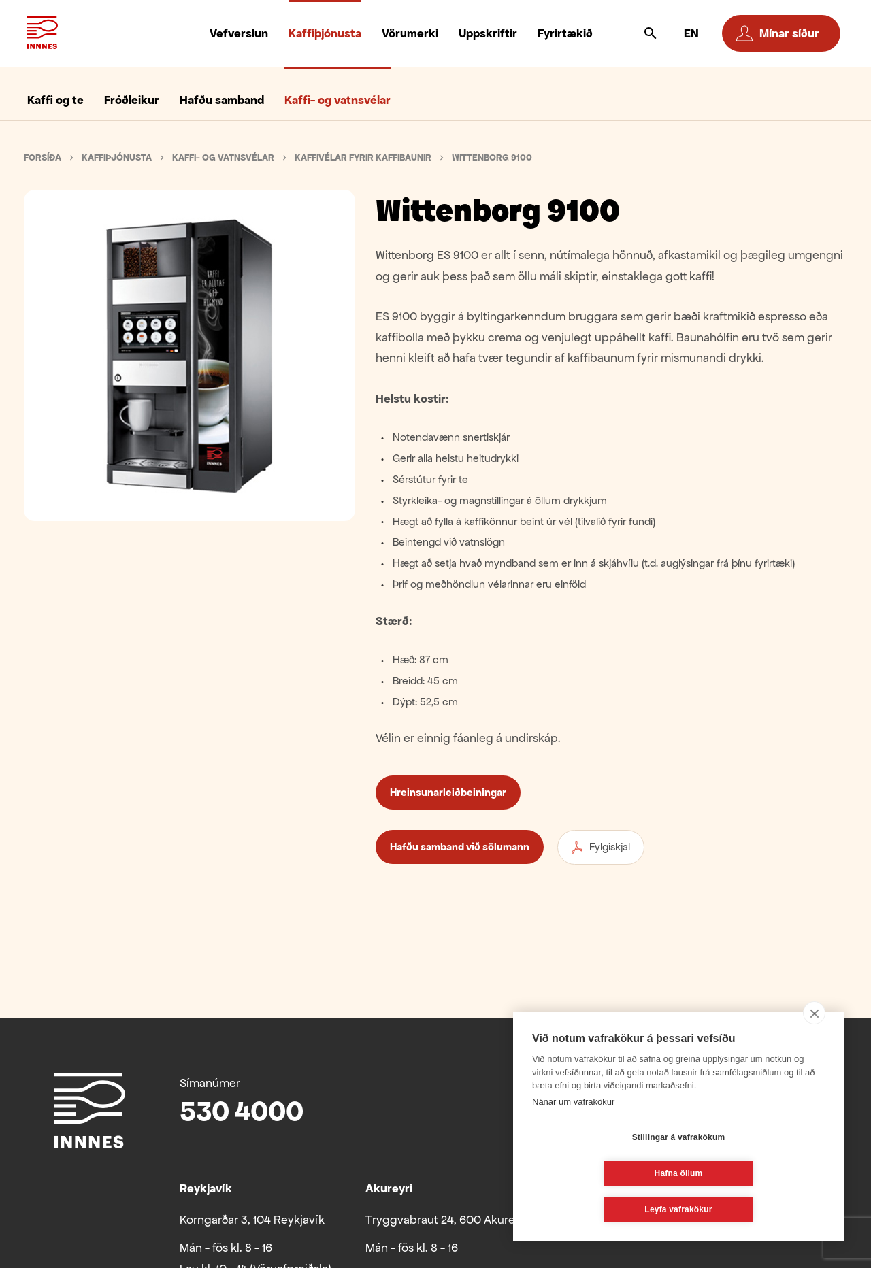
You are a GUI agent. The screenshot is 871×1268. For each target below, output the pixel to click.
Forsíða (42, 157)
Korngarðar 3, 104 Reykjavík (252, 1219)
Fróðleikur (131, 100)
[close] (814, 1049)
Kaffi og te (55, 100)
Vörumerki (410, 33)
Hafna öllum (760, 1173)
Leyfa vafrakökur (678, 1209)
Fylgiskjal (601, 847)
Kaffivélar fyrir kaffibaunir (363, 157)
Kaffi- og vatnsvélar (337, 100)
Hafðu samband (222, 100)
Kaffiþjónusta (325, 33)
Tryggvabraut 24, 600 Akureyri (446, 1219)
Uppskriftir (488, 33)
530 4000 (241, 1111)
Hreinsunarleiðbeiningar (448, 792)
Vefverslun (239, 33)
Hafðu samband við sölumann (459, 846)
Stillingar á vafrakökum (597, 1173)
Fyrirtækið (565, 33)
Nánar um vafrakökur (573, 1138)
